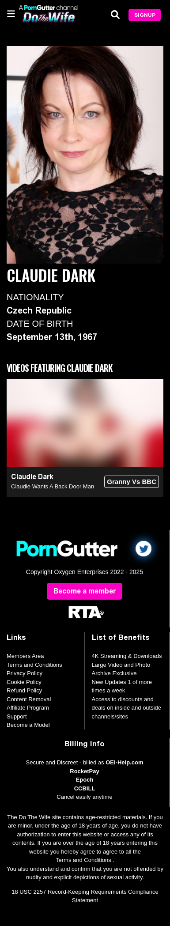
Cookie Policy (24, 682)
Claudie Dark (32, 476)
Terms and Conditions (34, 664)
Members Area (25, 656)
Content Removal (29, 699)
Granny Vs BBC (131, 481)
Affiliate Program (28, 707)
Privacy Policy (24, 673)
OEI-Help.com (124, 762)
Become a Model (28, 725)
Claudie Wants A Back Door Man (52, 486)
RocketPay (84, 771)
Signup (144, 15)
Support (17, 716)
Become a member (84, 591)
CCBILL (84, 788)
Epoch (85, 779)
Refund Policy (24, 690)
